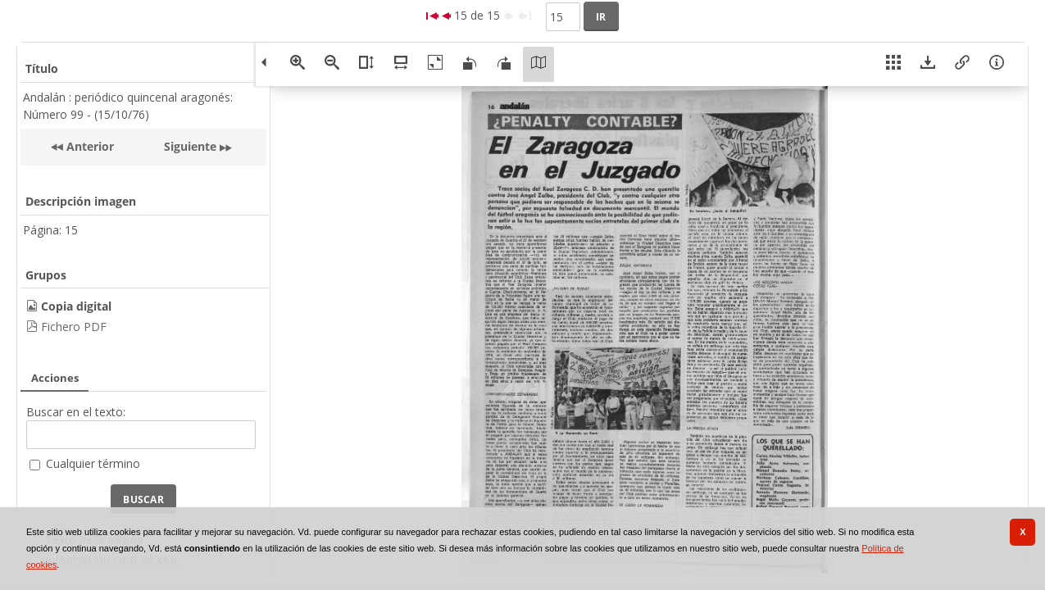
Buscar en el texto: (75, 412)
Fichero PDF (74, 326)
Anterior (88, 146)
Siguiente (190, 146)
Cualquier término (93, 463)
